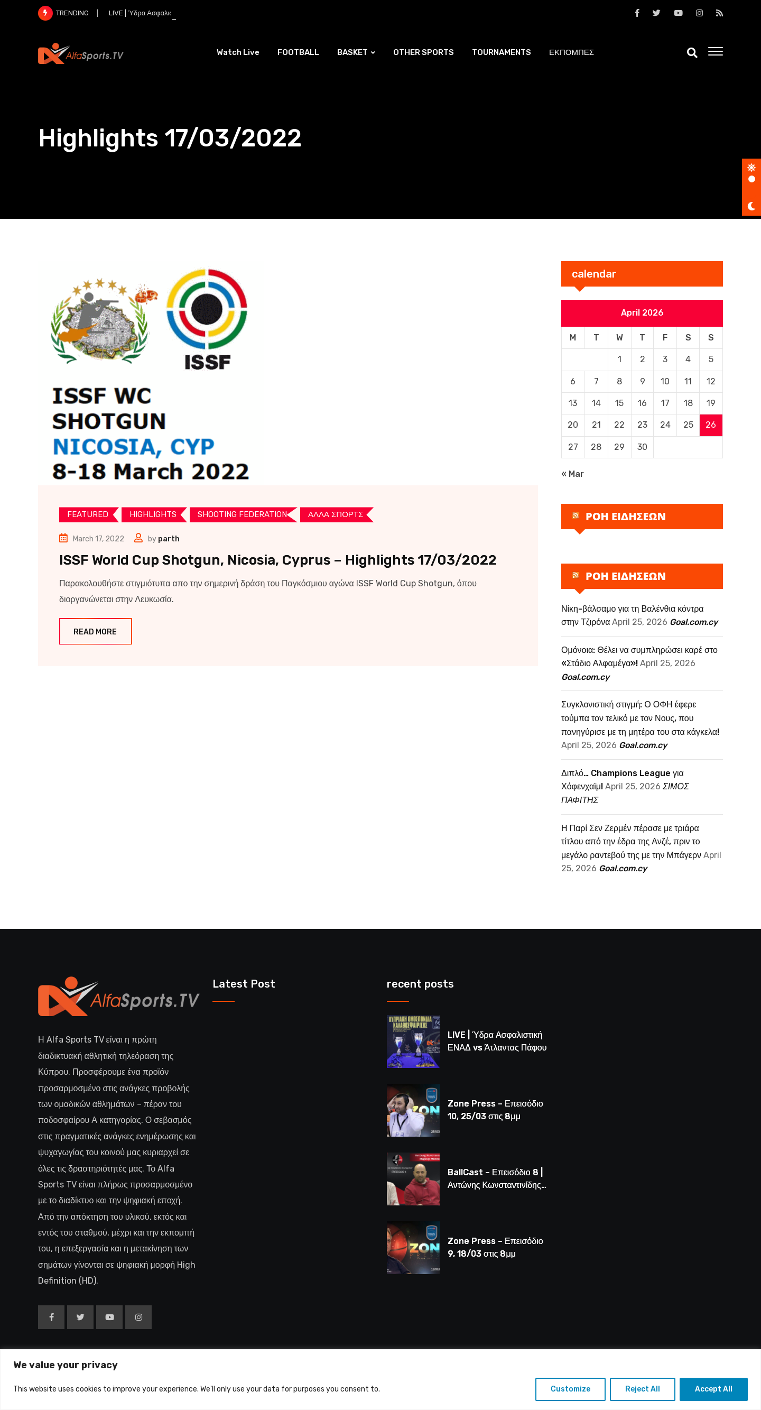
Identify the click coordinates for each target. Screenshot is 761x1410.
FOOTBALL (298, 52)
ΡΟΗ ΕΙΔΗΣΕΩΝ (626, 516)
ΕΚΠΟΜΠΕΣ (571, 52)
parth (169, 538)
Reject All (642, 1389)
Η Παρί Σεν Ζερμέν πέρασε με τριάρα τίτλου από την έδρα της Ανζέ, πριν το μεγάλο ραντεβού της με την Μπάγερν (631, 841)
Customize (570, 1389)
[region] (380, 1379)
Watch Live (238, 52)
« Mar (572, 474)
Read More (95, 632)
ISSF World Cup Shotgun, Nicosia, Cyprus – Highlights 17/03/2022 (278, 560)
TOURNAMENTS (501, 52)
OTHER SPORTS (423, 52)
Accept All (713, 1389)
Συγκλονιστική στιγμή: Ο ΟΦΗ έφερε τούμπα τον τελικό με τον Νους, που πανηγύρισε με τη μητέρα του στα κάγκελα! (640, 717)
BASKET (352, 52)
